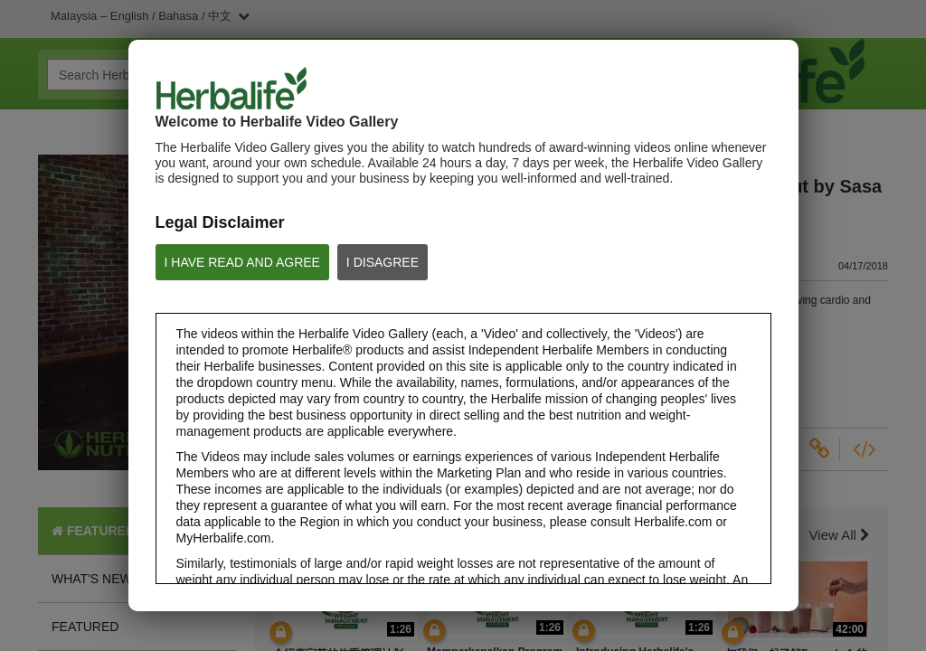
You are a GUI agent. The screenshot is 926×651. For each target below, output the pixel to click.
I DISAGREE (382, 262)
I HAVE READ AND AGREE (242, 262)
